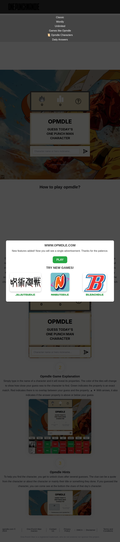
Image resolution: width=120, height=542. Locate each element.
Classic (60, 17)
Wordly (60, 21)
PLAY (60, 259)
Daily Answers (60, 39)
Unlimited (60, 26)
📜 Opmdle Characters (60, 35)
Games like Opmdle (60, 30)
